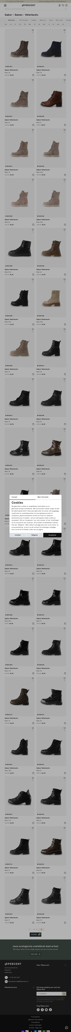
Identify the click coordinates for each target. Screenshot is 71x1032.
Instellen (18, 535)
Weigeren (34, 535)
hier (39, 525)
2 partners (55, 511)
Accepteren (52, 535)
